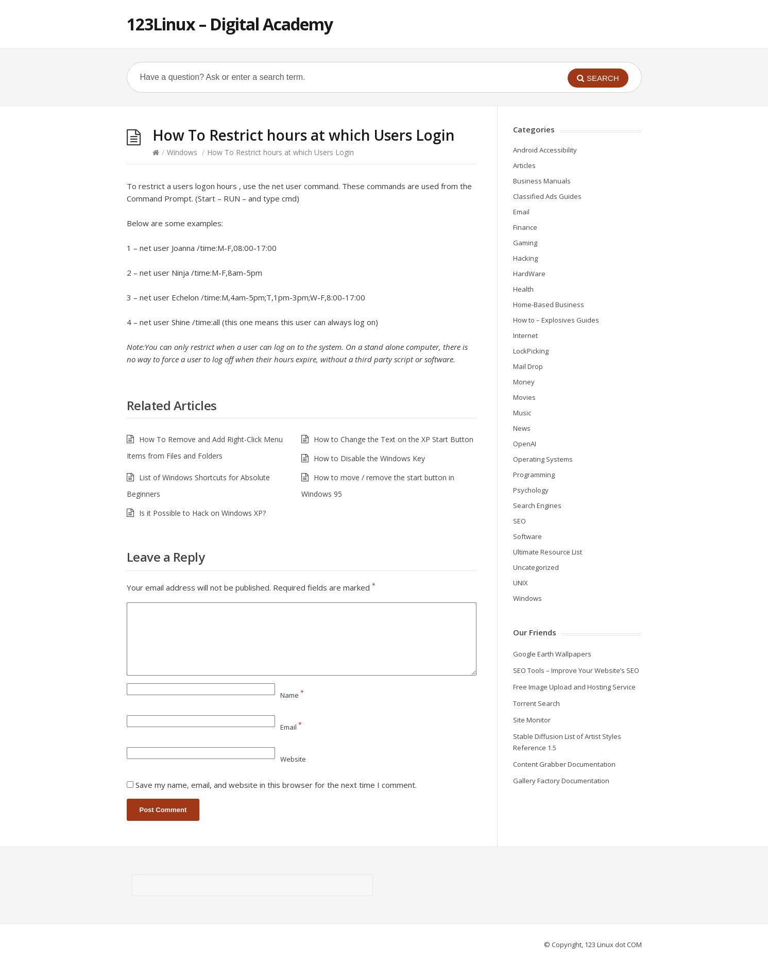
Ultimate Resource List (547, 552)
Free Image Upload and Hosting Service (574, 687)
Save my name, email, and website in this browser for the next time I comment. (276, 785)
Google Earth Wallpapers (552, 654)
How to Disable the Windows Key (369, 458)
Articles (524, 165)
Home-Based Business (548, 304)
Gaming (525, 242)
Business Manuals (542, 181)
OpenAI (524, 443)
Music (522, 412)
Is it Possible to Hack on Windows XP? (202, 513)
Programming (534, 474)
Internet (525, 335)
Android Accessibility (545, 150)
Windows (182, 152)
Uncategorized (536, 567)
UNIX (520, 582)
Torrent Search (536, 703)
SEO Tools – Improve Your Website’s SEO (576, 670)
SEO (519, 521)
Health (523, 289)
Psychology (531, 490)
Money (524, 381)
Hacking (525, 258)
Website (293, 759)
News (522, 428)
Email (291, 727)
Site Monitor (532, 720)
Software (527, 536)
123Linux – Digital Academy (230, 24)
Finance (525, 227)
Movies (524, 397)
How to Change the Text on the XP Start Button (393, 439)
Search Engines (537, 505)
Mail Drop (528, 366)
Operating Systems (543, 459)
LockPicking (531, 351)
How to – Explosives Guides (556, 320)
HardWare (529, 273)
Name (292, 695)
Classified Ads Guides (547, 196)
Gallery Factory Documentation (561, 780)
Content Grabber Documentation (564, 764)
